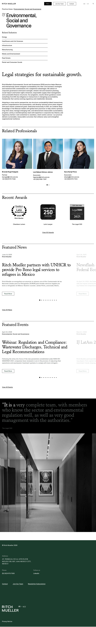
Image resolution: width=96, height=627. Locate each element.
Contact (71, 4)
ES (84, 3)
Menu (47, 4)
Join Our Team (59, 4)
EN (88, 3)
